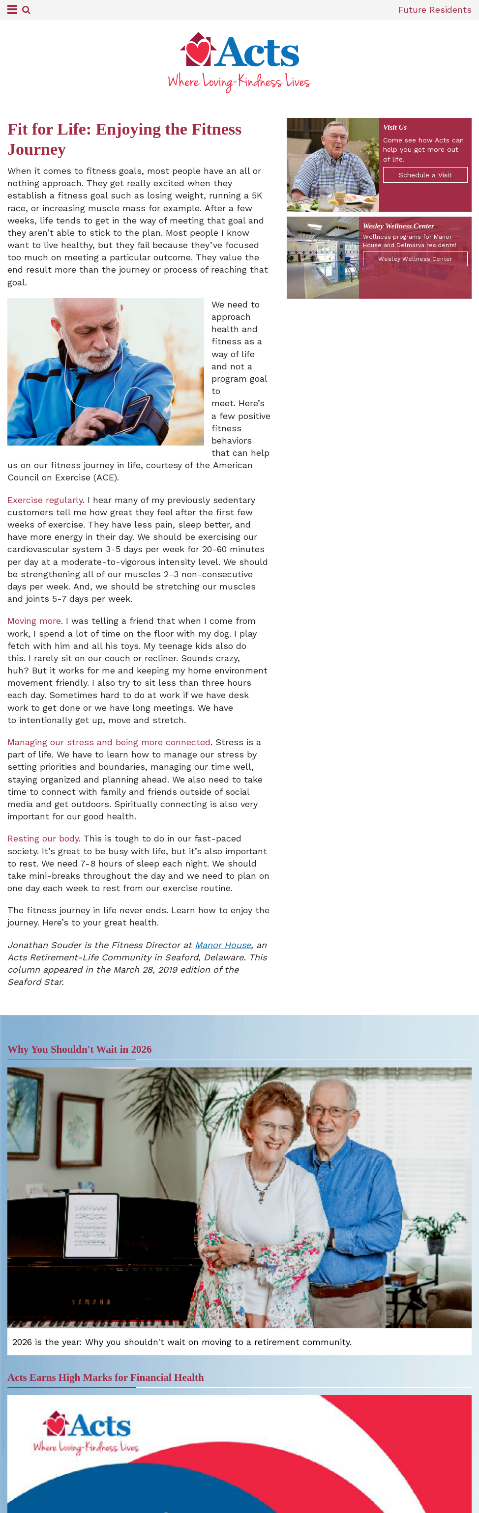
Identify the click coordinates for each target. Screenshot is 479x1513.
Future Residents (435, 9)
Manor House (223, 945)
